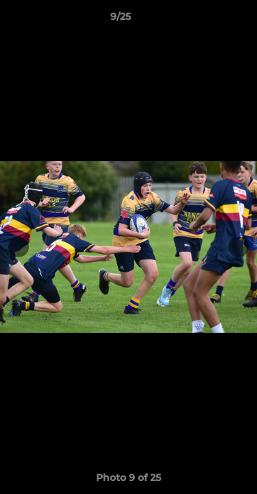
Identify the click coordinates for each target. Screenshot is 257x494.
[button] (207, 20)
